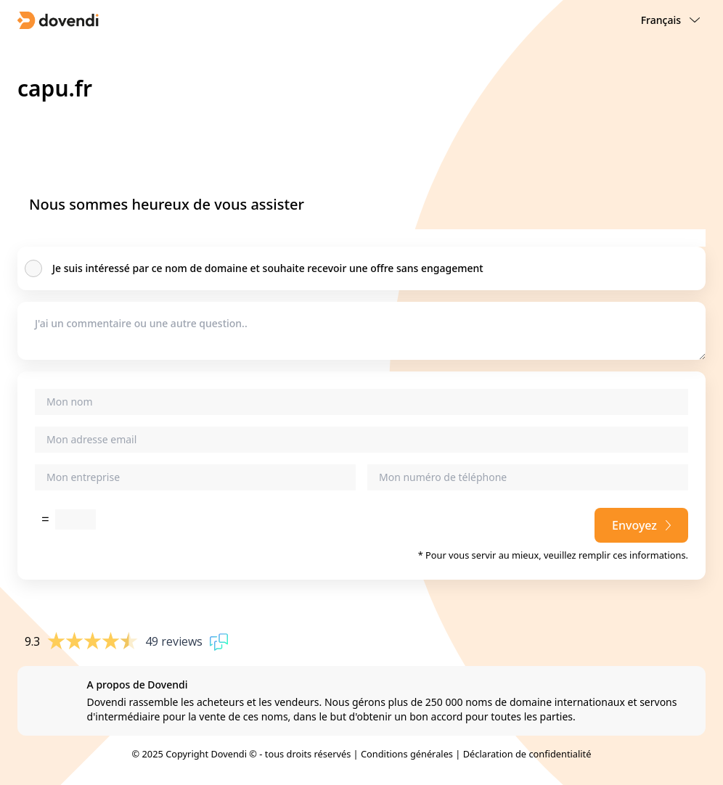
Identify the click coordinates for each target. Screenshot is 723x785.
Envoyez (641, 525)
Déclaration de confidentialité (527, 753)
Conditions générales (407, 753)
